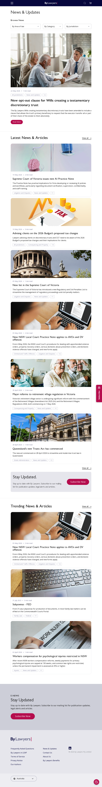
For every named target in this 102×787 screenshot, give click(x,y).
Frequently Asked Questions (22, 748)
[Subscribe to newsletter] (99, 393)
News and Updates (33, 95)
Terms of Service (18, 756)
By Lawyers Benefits (51, 760)
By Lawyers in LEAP (19, 752)
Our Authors (16, 764)
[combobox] (24, 778)
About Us (47, 756)
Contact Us (47, 752)
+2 (45, 95)
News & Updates (50, 748)
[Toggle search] (84, 3)
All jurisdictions (17, 95)
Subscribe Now (78, 481)
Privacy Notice (16, 760)
